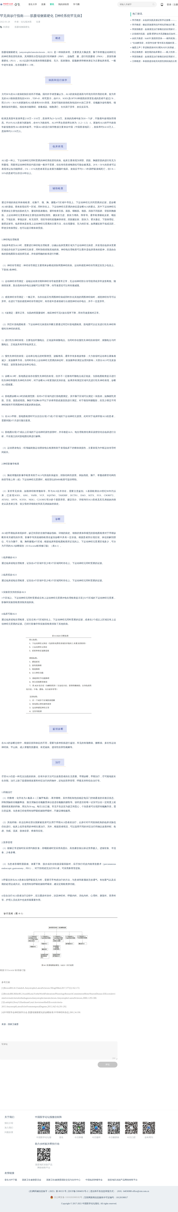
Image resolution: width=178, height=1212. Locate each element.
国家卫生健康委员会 (31, 1180)
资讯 (52, 4)
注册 (175, 4)
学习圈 (76, 4)
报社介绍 (9, 1123)
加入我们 (9, 1128)
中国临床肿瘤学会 (94, 1180)
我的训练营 (63, 4)
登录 (169, 4)
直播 (43, 4)
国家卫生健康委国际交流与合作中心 (63, 1180)
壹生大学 (32, 4)
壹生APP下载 (11, 1180)
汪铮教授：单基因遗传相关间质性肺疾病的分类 (154, 61)
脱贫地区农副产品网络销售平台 (123, 1180)
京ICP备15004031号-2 (78, 1191)
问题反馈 (9, 1132)
